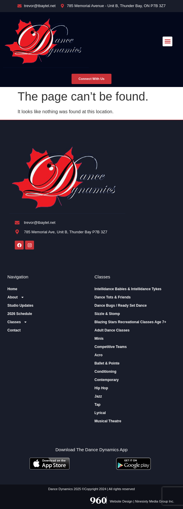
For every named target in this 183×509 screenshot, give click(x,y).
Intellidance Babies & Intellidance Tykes (128, 289)
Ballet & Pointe (107, 363)
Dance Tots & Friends (113, 297)
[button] (167, 41)
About (15, 297)
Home (12, 289)
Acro (99, 355)
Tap (98, 405)
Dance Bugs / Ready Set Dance (121, 305)
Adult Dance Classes (112, 330)
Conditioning (105, 372)
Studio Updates (20, 305)
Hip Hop (101, 388)
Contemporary (107, 380)
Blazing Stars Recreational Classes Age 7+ (130, 322)
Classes (17, 322)
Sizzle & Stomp (107, 314)
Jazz (98, 396)
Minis (99, 338)
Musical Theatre (108, 421)
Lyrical (100, 413)
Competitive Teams (111, 347)
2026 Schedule (19, 314)
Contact (14, 330)
